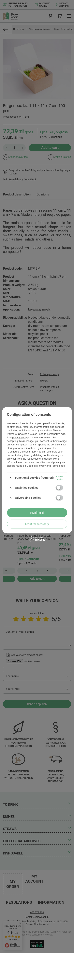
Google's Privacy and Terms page (46, 465)
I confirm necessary (37, 524)
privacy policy (20, 437)
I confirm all (37, 512)
